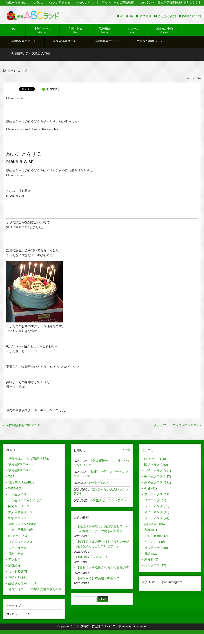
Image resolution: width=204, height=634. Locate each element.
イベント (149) (154, 541)
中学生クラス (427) (157, 476)
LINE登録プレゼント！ (92, 557)
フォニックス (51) (156, 494)
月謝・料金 (16, 553)
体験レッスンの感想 (22, 524)
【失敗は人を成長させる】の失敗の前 (102, 567)
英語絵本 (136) (154, 524)
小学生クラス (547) (157, 470)
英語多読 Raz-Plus (21, 482)
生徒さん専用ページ (22, 583)
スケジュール (17, 547)
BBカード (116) (155, 458)
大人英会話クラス (20, 512)
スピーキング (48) (156, 512)
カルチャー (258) (156, 547)
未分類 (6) (151, 559)
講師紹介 (14, 565)
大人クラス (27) (155, 565)
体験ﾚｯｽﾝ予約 (191, 16)
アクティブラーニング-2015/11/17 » (176, 425)
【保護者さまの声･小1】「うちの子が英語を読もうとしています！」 (102, 544)
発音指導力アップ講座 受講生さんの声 (35, 589)
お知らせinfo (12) (156, 535)
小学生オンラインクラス (25, 500)
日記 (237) (151, 553)
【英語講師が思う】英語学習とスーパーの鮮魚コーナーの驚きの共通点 (102, 528)
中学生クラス (17, 518)
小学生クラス (17, 494)
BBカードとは (18, 535)
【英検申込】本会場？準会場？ (98, 578)
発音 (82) (150, 488)
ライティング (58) (156, 506)
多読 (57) (150, 529)
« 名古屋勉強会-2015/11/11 (22, 425)
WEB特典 (126, 16)
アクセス (145, 16)
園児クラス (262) (156, 464)
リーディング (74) (156, 518)
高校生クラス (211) (157, 482)
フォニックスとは (20, 541)
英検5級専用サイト (21, 470)
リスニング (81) (155, 500)
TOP (11, 476)
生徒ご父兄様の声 (20, 529)
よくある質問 (166, 16)
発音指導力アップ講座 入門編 (28, 458)
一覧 (127, 449)
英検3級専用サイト (21, 464)
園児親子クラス (19, 506)
